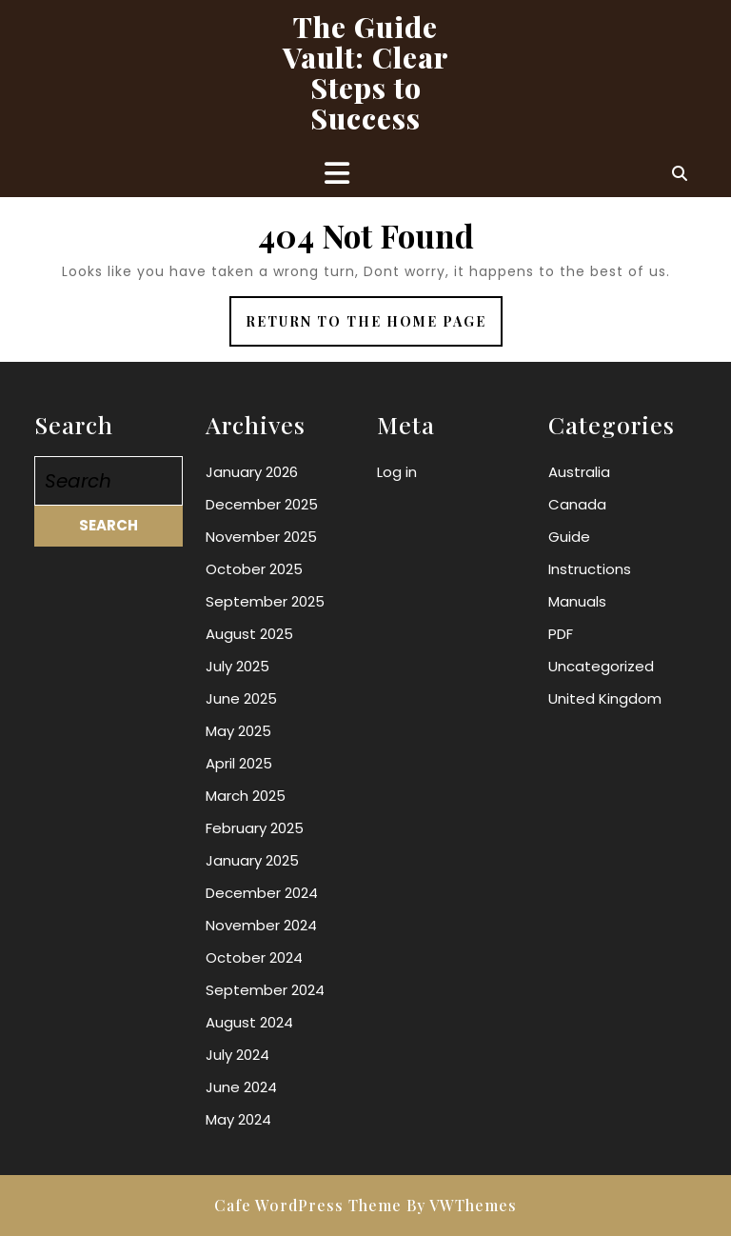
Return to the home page (374, 328)
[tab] (337, 173)
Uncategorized (601, 666)
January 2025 (252, 860)
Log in (397, 472)
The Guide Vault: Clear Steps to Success (366, 72)
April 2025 (239, 763)
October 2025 (254, 569)
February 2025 (255, 828)
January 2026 (252, 472)
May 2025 (238, 731)
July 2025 (237, 666)
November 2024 (261, 925)
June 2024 (241, 1087)
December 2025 (262, 504)
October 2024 (254, 957)
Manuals (577, 601)
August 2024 (249, 1022)
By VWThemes (461, 1205)
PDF (560, 634)
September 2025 (265, 601)
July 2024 (237, 1055)
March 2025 (246, 796)
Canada (577, 504)
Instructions (589, 569)
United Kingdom (605, 698)
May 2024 (238, 1119)
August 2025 (249, 634)
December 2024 (262, 893)
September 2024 (265, 990)
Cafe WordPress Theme (308, 1205)
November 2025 (261, 537)
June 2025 (241, 698)
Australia (579, 472)
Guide (569, 537)
